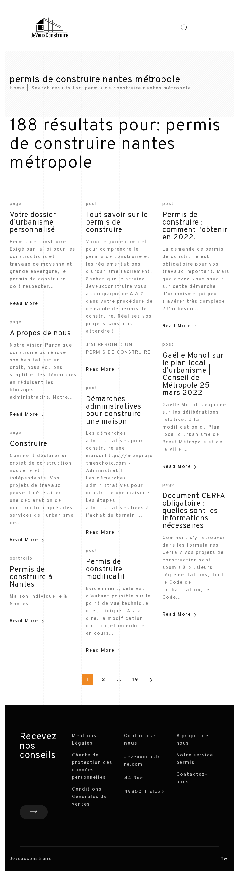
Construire (28, 444)
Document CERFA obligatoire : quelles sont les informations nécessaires (193, 511)
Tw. (225, 858)
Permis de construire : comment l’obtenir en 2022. (194, 226)
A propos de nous (40, 333)
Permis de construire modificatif (105, 569)
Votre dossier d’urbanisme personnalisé (33, 223)
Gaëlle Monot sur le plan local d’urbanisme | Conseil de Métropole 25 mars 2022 (193, 374)
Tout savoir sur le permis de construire (117, 223)
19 (135, 680)
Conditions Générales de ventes (89, 797)
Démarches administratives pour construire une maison (113, 410)
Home (17, 88)
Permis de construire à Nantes (31, 577)
